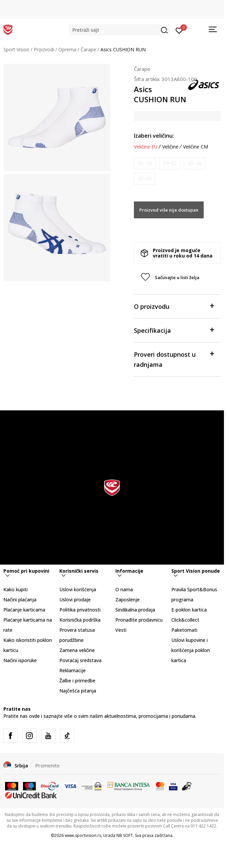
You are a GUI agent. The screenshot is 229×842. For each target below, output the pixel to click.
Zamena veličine (77, 650)
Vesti (120, 630)
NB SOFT (124, 835)
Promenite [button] (47, 765)
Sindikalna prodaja (135, 609)
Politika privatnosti (80, 609)
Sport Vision (16, 49)
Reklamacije (72, 670)
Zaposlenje (127, 599)
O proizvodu (174, 305)
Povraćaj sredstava (80, 660)
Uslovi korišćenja (77, 589)
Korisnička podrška (80, 620)
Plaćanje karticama (24, 609)
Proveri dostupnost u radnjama (174, 359)
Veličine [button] (170, 147)
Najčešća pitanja (77, 690)
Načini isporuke (20, 660)
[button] (119, 29)
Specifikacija (174, 329)
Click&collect (185, 620)
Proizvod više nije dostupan (168, 210)
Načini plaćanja (19, 599)
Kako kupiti (15, 589)
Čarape (88, 49)
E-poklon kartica (189, 609)
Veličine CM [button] (195, 147)
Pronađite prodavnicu (139, 620)
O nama (124, 589)
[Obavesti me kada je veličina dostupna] (144, 163)
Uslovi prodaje (75, 599)
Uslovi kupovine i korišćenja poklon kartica (190, 650)
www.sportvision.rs (83, 835)
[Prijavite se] (179, 30)
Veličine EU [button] (146, 147)
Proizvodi (44, 49)
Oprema (67, 49)
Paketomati (184, 630)
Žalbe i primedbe (77, 680)
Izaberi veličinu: (154, 136)
